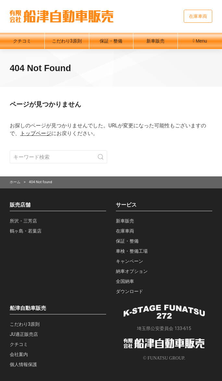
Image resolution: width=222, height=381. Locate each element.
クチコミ (22, 41)
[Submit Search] (100, 156)
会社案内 (19, 354)
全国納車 (125, 281)
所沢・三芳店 (23, 220)
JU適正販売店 (24, 334)
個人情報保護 (23, 364)
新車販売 (155, 41)
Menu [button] (200, 41)
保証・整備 (111, 41)
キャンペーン (129, 261)
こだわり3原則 (67, 41)
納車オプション (132, 271)
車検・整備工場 (132, 251)
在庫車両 (198, 16)
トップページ (35, 133)
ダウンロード (129, 291)
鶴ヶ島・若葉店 (26, 231)
